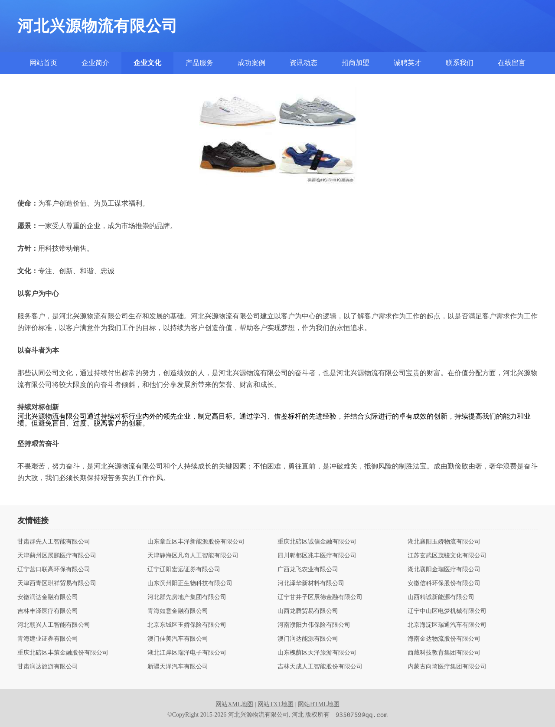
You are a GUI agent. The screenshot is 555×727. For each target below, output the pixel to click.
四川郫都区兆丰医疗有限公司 (317, 556)
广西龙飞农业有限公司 (308, 570)
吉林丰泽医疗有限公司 (47, 611)
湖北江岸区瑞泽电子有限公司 (186, 653)
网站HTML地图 (319, 704)
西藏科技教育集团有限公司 (444, 653)
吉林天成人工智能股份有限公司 (320, 667)
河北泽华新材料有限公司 (311, 583)
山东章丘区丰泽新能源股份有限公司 (196, 542)
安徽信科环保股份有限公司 (444, 583)
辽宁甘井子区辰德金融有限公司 (320, 597)
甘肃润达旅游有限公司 (47, 667)
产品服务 (199, 62)
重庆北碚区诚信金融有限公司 (317, 542)
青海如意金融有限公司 (177, 611)
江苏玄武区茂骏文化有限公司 (447, 556)
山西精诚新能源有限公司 (441, 597)
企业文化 (147, 62)
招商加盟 (355, 62)
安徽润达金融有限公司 (47, 597)
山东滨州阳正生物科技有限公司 (189, 583)
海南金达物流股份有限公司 (444, 639)
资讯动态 (303, 62)
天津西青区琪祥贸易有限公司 (56, 583)
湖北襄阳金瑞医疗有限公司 (444, 570)
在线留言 (512, 62)
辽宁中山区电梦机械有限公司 (447, 611)
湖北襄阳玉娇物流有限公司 (444, 542)
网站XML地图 (234, 704)
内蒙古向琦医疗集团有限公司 (447, 667)
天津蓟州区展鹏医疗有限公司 (56, 556)
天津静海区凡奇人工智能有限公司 (192, 556)
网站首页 (43, 62)
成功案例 (251, 62)
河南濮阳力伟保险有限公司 (314, 625)
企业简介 (95, 62)
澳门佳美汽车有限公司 (177, 639)
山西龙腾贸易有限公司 (308, 611)
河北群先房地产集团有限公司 (186, 597)
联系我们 (459, 62)
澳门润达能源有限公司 (308, 639)
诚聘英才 (407, 62)
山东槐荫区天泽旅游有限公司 (317, 653)
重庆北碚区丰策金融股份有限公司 (62, 653)
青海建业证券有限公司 (47, 639)
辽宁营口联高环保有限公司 (53, 570)
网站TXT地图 (276, 704)
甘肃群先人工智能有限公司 (53, 542)
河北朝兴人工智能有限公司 (53, 625)
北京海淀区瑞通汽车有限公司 (447, 625)
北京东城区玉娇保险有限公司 (186, 625)
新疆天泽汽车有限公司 (177, 667)
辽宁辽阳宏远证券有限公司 (183, 570)
